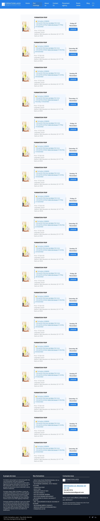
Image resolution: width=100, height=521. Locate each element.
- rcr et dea (37, 489)
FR (93, 3)
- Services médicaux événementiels (44, 507)
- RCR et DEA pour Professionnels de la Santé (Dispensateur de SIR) (46, 481)
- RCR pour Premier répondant (43, 496)
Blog (88, 3)
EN (93, 5)
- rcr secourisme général (41, 494)
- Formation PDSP (39, 487)
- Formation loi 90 (39, 509)
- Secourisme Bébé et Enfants (42, 505)
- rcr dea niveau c (39, 493)
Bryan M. (23, 519)
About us (47, 4)
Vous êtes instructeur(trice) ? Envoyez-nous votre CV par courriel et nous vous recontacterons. (76, 503)
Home (28, 3)
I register (73, 29)
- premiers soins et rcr (40, 491)
